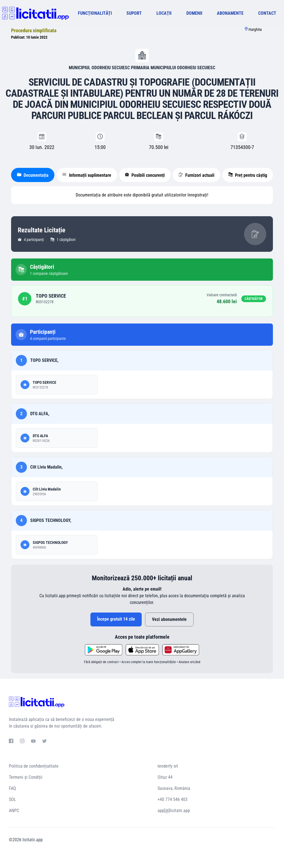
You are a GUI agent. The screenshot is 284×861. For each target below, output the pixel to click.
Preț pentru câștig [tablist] (247, 175)
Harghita (255, 29)
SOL (12, 799)
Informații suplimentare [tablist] (86, 175)
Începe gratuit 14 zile (116, 619)
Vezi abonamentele (169, 619)
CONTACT (267, 13)
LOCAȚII (163, 13)
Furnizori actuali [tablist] (196, 175)
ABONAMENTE (230, 13)
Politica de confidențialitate (34, 766)
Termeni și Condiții (25, 777)
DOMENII (194, 13)
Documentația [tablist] (33, 175)
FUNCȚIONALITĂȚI (95, 13)
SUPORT (134, 13)
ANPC (14, 810)
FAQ (12, 788)
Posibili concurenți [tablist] (145, 175)
